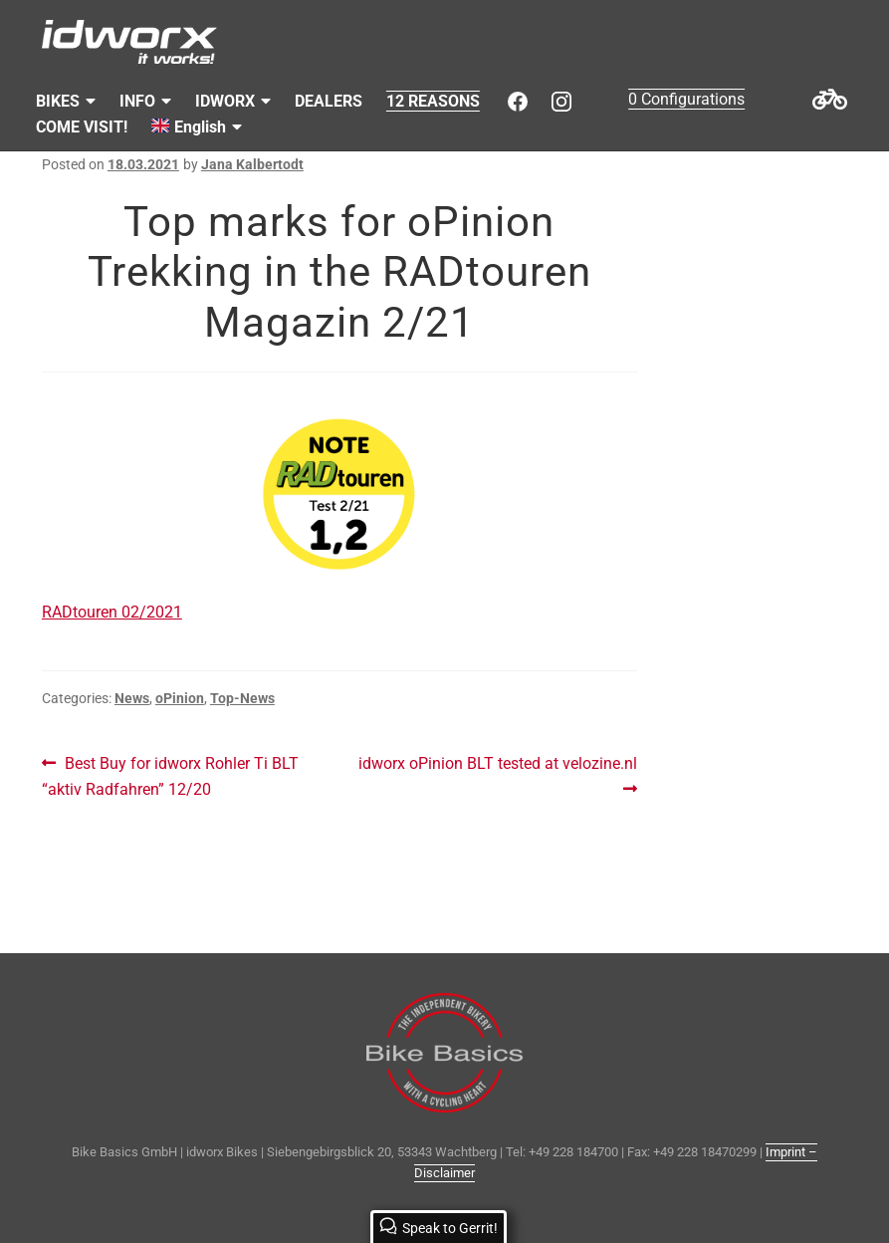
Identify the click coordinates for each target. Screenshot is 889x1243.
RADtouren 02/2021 (112, 612)
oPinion (179, 698)
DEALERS (328, 101)
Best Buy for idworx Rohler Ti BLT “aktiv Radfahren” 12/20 (170, 775)
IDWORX (225, 101)
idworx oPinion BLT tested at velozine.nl (497, 774)
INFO (137, 101)
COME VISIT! (81, 127)
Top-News (242, 698)
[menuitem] (196, 127)
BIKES (58, 101)
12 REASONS (433, 101)
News (131, 698)
